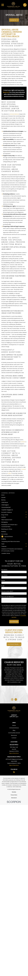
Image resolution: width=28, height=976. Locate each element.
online (9, 473)
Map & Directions (14, 753)
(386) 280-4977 (14, 716)
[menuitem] (14, 495)
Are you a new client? (7, 591)
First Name (4, 569)
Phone (3, 580)
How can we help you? (7, 596)
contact (23, 442)
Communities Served (14, 733)
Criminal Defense (14, 728)
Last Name (4, 575)
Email (2, 585)
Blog (14, 730)
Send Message (14, 621)
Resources (14, 735)
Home (14, 725)
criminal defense (14, 114)
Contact (23, 469)
